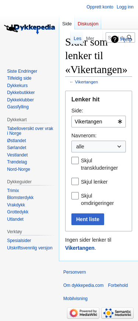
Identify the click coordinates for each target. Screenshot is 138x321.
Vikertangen (86, 81)
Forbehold (118, 285)
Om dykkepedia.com (83, 285)
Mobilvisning (75, 298)
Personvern (74, 272)
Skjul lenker (94, 182)
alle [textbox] (80, 146)
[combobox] (98, 121)
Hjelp (126, 39)
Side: (77, 110)
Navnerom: (83, 135)
